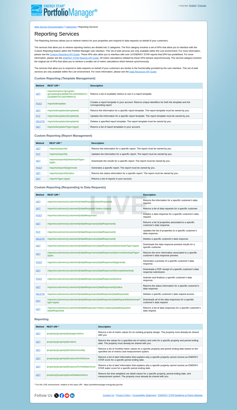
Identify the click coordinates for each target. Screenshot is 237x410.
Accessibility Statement (144, 395)
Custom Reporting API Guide (65, 54)
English (192, 5)
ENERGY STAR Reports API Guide (81, 58)
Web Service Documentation (49, 27)
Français (202, 5)
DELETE (40, 121)
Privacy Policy (123, 395)
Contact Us (108, 395)
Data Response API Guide (142, 71)
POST (39, 103)
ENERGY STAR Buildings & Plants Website (180, 395)
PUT (38, 116)
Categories (71, 27)
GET (38, 94)
